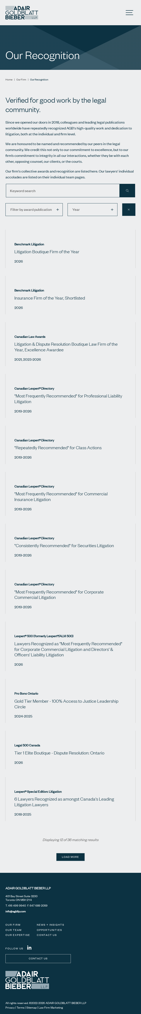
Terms (20, 1007)
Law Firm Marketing (51, 1007)
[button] (59, 209)
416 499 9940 (17, 905)
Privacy (10, 1007)
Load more (70, 857)
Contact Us (47, 935)
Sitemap (31, 1007)
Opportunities (49, 930)
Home (8, 79)
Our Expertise (17, 935)
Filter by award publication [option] (31, 209)
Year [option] (76, 209)
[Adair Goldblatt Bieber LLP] (21, 12)
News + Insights (50, 925)
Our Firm (21, 79)
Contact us (38, 958)
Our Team (13, 930)
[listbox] (34, 209)
